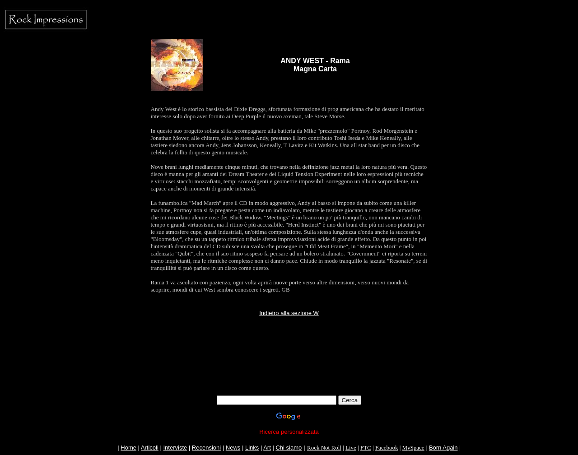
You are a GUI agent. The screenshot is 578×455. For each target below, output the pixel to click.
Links (252, 447)
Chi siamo (288, 447)
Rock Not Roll (324, 447)
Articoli (149, 447)
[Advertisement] (289, 375)
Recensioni (206, 447)
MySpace (413, 447)
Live (350, 447)
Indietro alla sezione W (289, 313)
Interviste (175, 447)
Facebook (386, 447)
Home (128, 447)
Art (267, 447)
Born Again (443, 447)
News (233, 447)
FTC (365, 447)
